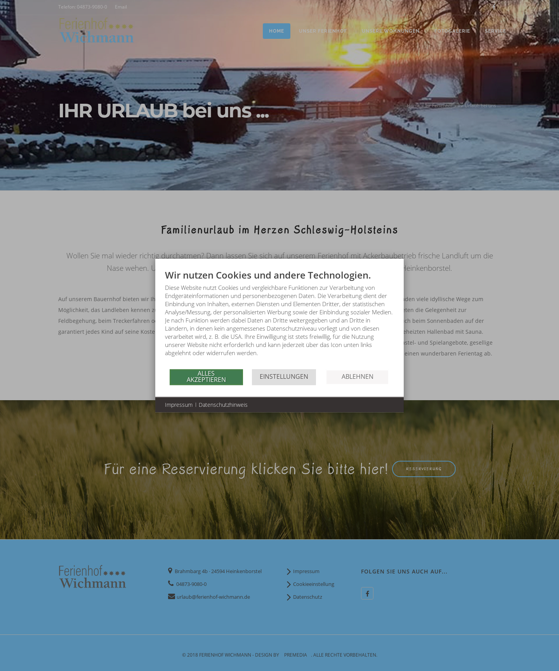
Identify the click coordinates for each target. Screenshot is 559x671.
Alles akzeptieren (206, 376)
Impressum (179, 404)
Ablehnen (357, 376)
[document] (279, 318)
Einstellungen (284, 376)
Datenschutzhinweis (223, 404)
